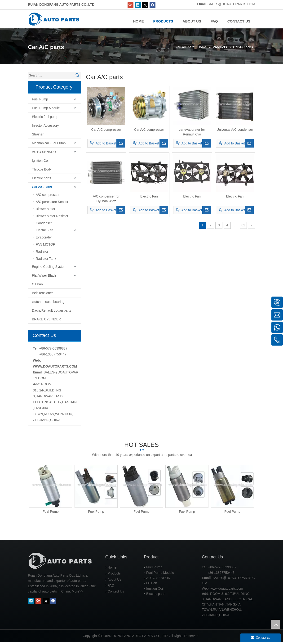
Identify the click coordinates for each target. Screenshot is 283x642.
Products (114, 573)
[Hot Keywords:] (77, 75)
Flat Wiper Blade (44, 275)
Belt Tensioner (42, 293)
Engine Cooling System (49, 267)
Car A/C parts (42, 187)
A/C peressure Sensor (52, 202)
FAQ (111, 585)
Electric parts (41, 178)
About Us (114, 579)
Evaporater (44, 237)
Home (112, 567)
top (275, 624)
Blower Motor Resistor (52, 216)
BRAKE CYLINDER (46, 319)
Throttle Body (42, 169)
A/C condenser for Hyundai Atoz (106, 198)
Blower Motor (45, 209)
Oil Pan (37, 284)
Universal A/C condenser (235, 129)
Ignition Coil (40, 160)
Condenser (44, 223)
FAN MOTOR (45, 244)
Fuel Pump (40, 99)
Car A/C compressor (106, 129)
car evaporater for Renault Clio (192, 132)
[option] (50, 489)
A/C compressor (47, 195)
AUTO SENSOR (44, 152)
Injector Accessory (45, 125)
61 (243, 225)
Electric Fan (44, 230)
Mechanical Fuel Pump (49, 143)
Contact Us (116, 591)
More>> (77, 591)
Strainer (38, 134)
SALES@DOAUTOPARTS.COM (231, 4)
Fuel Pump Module (46, 108)
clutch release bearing (48, 302)
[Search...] (51, 75)
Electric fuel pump (45, 117)
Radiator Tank (46, 258)
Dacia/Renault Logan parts (51, 310)
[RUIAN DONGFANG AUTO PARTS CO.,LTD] (61, 560)
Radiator (42, 251)
